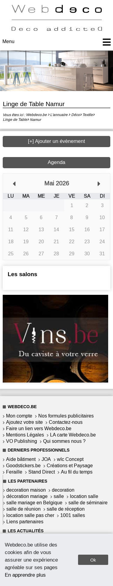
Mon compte (19, 416)
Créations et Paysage (70, 465)
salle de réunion (23, 509)
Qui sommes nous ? (64, 441)
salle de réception (66, 509)
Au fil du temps (77, 472)
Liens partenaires (24, 521)
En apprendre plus (25, 575)
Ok (93, 559)
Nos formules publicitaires (66, 416)
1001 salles (72, 515)
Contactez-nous (66, 422)
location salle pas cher (30, 515)
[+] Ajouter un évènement (56, 141)
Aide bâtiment (21, 459)
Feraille (14, 472)
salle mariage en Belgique (34, 502)
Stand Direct (41, 472)
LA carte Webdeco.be (73, 435)
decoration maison (26, 490)
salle (59, 496)
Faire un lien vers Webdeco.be (38, 428)
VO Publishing (21, 441)
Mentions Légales (25, 435)
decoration (63, 490)
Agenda (56, 162)
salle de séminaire (88, 502)
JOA (46, 459)
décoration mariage (27, 496)
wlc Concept (70, 459)
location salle (84, 496)
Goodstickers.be (23, 465)
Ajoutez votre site (24, 422)
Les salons (22, 274)
